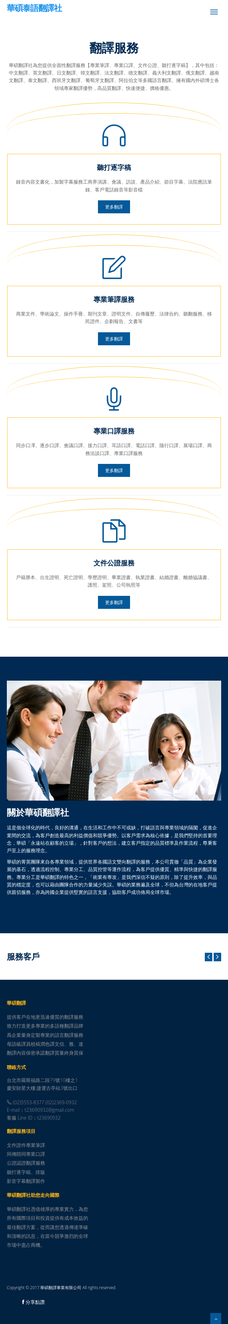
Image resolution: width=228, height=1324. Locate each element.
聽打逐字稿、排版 (26, 1172)
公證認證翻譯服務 (26, 1163)
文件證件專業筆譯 (26, 1145)
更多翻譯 (114, 207)
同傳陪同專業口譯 (26, 1154)
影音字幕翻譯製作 (26, 1181)
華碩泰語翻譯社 (34, 8)
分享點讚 (33, 1302)
